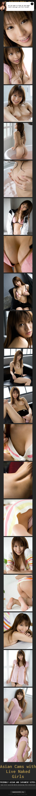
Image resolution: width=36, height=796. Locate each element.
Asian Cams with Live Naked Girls (18, 771)
